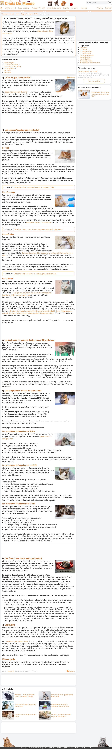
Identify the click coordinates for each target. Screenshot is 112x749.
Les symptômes (9, 68)
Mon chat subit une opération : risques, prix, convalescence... (36, 274)
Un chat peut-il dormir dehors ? (90, 63)
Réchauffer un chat (86, 61)
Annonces (74, 8)
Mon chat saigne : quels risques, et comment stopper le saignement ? (39, 229)
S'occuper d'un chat (38, 8)
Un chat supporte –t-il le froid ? (88, 71)
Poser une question (94, 81)
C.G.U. (91, 748)
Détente (66, 8)
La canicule (83, 49)
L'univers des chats (54, 8)
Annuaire (84, 8)
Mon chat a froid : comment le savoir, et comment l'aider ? (35, 187)
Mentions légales (80, 748)
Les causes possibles (11, 65)
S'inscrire (99, 8)
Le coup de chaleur (86, 51)
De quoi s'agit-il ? (9, 63)
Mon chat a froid (85, 59)
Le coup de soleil (85, 53)
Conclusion (7, 72)
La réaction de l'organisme (12, 66)
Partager (71, 77)
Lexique (59, 748)
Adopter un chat (10, 8)
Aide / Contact (49, 748)
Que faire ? (7, 70)
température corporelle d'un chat (16, 92)
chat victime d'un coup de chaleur (16, 641)
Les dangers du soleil (87, 55)
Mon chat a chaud (85, 57)
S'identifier (108, 8)
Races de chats (23, 8)
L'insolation (83, 48)
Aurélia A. (11, 671)
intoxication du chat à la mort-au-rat (38, 222)
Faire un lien (68, 748)
